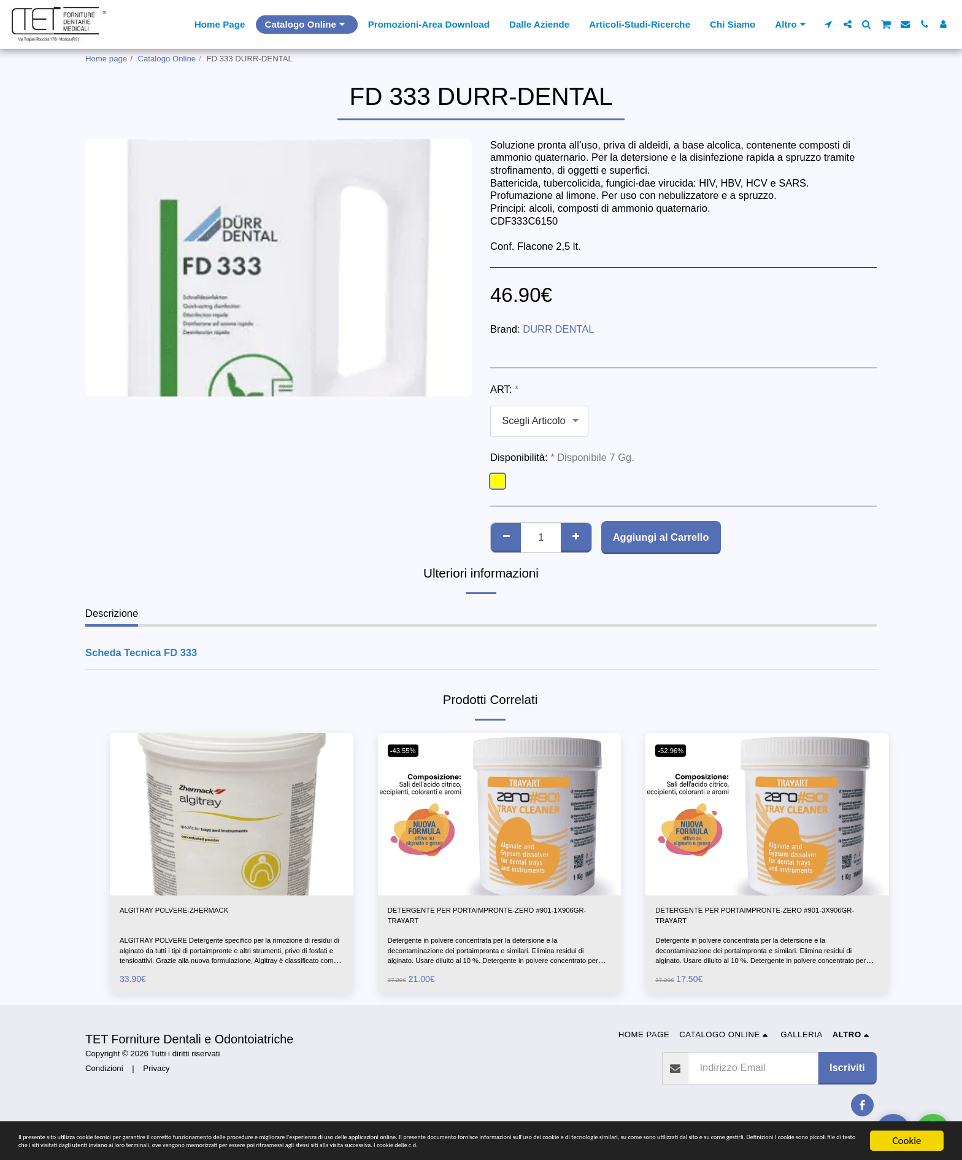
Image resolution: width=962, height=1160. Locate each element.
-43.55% (408, 750)
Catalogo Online (167, 58)
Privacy (156, 1077)
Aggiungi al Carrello (661, 537)
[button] (828, 24)
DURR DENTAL (558, 328)
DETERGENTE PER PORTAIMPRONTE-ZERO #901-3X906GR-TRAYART (762, 920)
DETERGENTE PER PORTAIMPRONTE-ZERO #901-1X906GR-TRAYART (495, 920)
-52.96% (675, 750)
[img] (231, 814)
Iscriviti (847, 1077)
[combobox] (539, 421)
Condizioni (104, 1077)
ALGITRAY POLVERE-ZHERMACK (199, 912)
